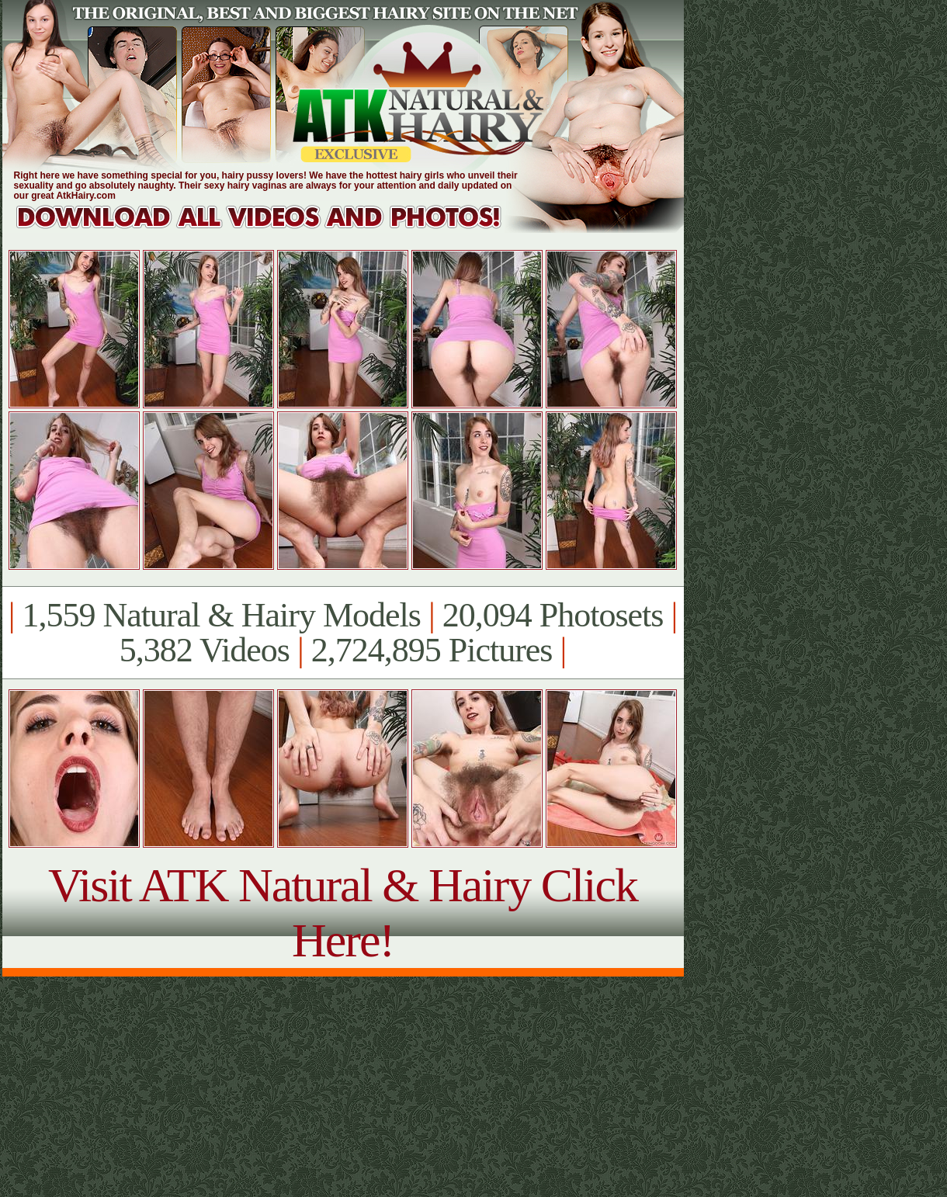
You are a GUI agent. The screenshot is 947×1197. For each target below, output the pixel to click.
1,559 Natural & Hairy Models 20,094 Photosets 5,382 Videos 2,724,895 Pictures (343, 633)
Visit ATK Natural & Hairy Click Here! (342, 912)
